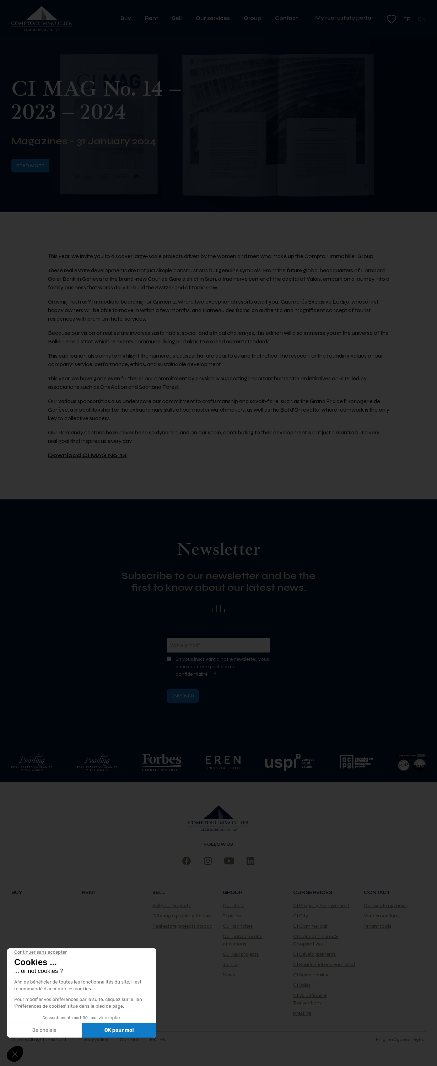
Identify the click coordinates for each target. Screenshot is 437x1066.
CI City (300, 916)
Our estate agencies (386, 905)
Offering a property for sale (182, 916)
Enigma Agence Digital (401, 1039)
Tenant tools (377, 926)
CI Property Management (321, 905)
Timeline (232, 916)
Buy (128, 18)
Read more (30, 165)
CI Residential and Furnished (324, 964)
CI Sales (302, 985)
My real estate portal (344, 18)
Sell (179, 18)
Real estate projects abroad (182, 926)
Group (255, 18)
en (163, 1039)
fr (407, 19)
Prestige (302, 1013)
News (229, 975)
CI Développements (314, 954)
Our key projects (241, 954)
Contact (286, 18)
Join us (230, 964)
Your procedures (382, 916)
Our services (215, 18)
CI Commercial (310, 926)
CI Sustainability (310, 975)
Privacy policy (92, 1039)
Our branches (238, 926)
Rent (154, 18)
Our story (233, 905)
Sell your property (171, 905)
